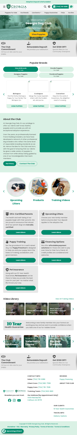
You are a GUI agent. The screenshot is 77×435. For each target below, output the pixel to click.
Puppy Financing (66, 379)
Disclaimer (11, 427)
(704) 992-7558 (44, 383)
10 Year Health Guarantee (64, 409)
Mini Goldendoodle (60, 94)
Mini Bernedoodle (38, 94)
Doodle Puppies (56, 69)
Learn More (20, 232)
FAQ (18, 427)
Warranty (24, 427)
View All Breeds (20, 69)
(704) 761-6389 (39, 379)
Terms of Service (46, 427)
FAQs (63, 13)
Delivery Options (60, 416)
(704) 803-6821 (47, 391)
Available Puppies (16, 202)
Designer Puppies (20, 75)
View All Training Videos (64, 299)
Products (60, 200)
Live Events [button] (36, 13)
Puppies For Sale (11, 13)
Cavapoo (17, 94)
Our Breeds (24, 13)
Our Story (10, 163)
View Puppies (38, 34)
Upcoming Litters (38, 202)
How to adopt (9, 312)
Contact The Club (27, 163)
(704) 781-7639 (44, 387)
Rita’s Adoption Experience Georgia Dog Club (58, 311)
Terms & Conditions (62, 427)
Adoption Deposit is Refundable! (38, 2)
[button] (4, 6)
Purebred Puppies (56, 75)
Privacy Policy (34, 427)
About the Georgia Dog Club (36, 311)
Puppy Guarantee (51, 13)
